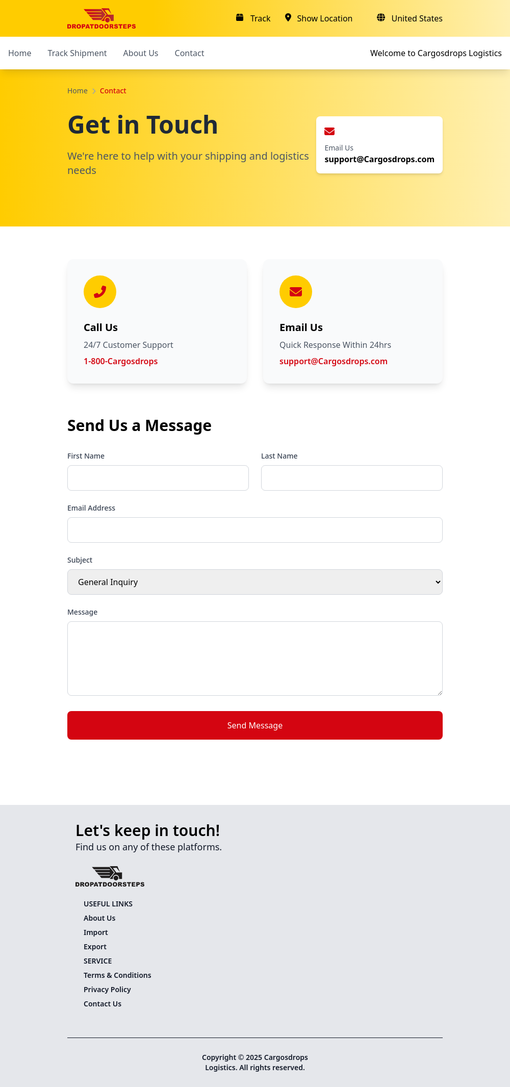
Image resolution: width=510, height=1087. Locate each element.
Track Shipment (77, 53)
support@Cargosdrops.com (333, 361)
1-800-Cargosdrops (121, 361)
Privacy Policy (107, 989)
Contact (190, 53)
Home (20, 53)
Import (96, 932)
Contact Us (102, 1003)
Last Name (279, 456)
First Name (86, 456)
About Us (141, 53)
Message (82, 612)
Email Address (91, 508)
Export (95, 946)
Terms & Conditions (117, 975)
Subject (79, 560)
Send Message (255, 725)
